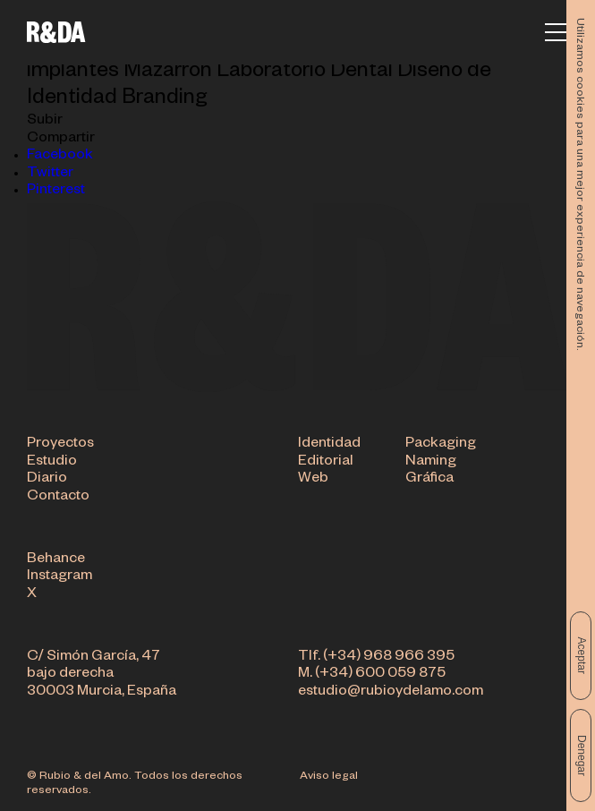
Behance (56, 560)
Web (313, 480)
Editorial (325, 463)
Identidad (329, 445)
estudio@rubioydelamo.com (390, 693)
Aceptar (581, 655)
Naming (430, 463)
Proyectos (60, 445)
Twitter (50, 174)
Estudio (52, 463)
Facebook (60, 157)
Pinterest (56, 192)
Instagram (59, 577)
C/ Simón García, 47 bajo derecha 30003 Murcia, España (101, 675)
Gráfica (429, 480)
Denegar (581, 755)
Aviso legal (329, 777)
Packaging (440, 445)
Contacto (58, 498)
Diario (47, 480)
